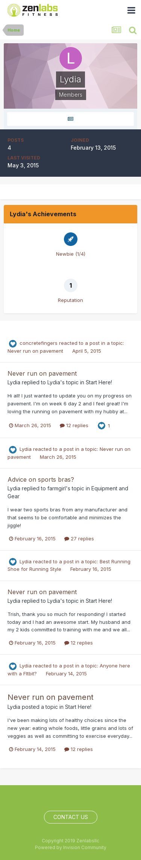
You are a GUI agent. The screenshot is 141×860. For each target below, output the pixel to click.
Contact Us (70, 817)
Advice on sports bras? (41, 479)
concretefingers (39, 343)
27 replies (79, 538)
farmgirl (56, 488)
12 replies (74, 425)
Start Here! (99, 382)
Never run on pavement (36, 351)
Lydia (14, 382)
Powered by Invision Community (70, 847)
